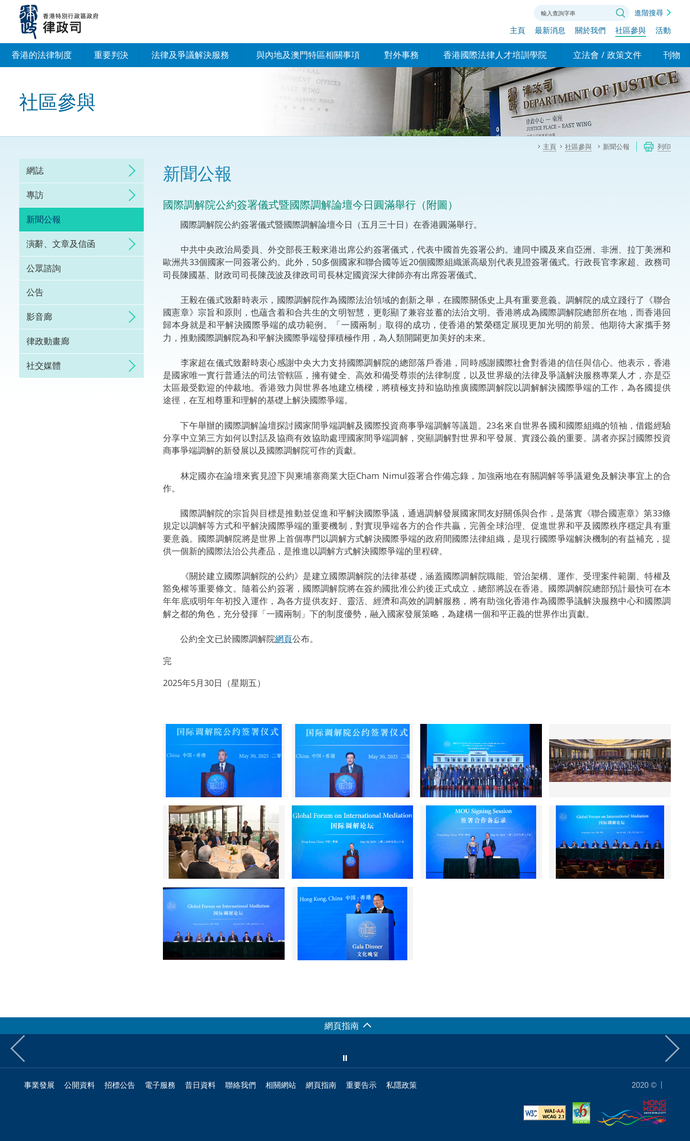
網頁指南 (321, 1085)
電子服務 (160, 1085)
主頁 (517, 32)
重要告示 (361, 1085)
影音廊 (39, 316)
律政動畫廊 (47, 341)
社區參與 (630, 32)
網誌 (35, 170)
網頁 (283, 638)
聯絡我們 (514, 12)
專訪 (35, 194)
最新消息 (550, 32)
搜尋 (620, 13)
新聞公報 (43, 219)
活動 (663, 32)
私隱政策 (401, 1085)
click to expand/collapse (129, 170)
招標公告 (119, 1085)
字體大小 (488, 12)
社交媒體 (43, 365)
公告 (35, 292)
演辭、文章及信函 (60, 243)
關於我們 (590, 32)
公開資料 (79, 1085)
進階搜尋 (648, 12)
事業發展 (39, 1085)
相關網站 (280, 1085)
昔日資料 (200, 1085)
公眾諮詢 (43, 268)
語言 (462, 12)
